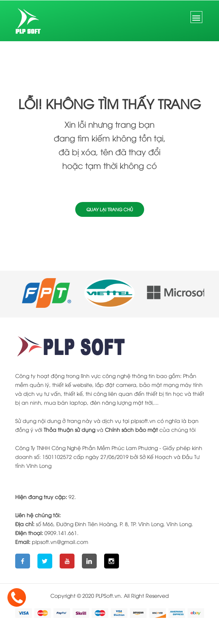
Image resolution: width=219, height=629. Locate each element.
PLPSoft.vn (108, 595)
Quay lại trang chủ (109, 209)
